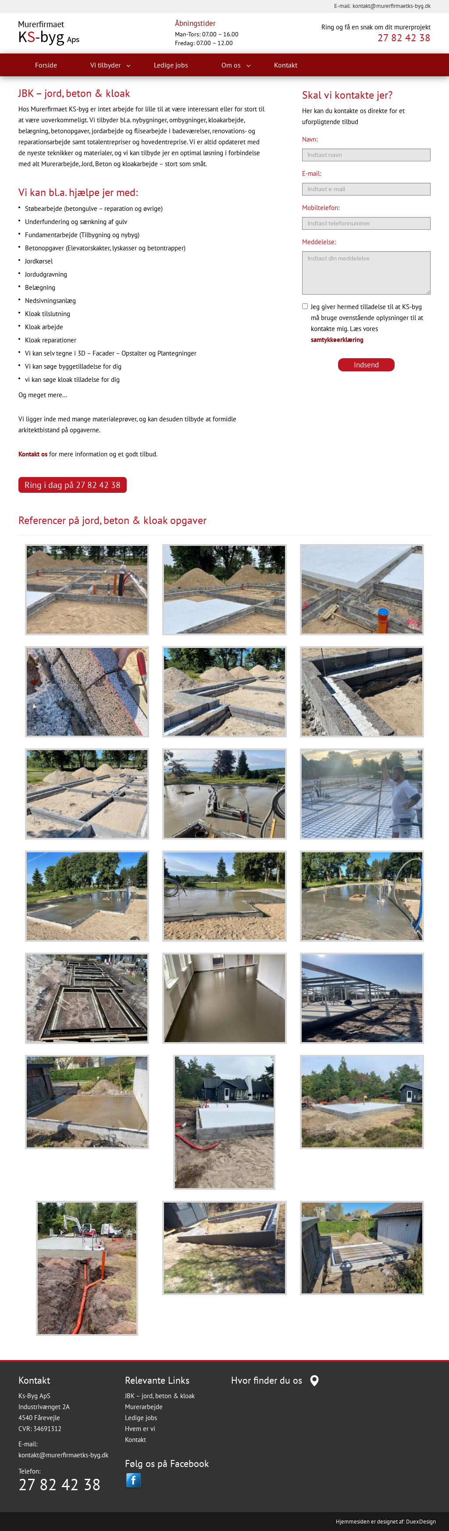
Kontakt (285, 65)
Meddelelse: (319, 242)
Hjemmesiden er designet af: (370, 1521)
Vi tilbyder (110, 65)
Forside (46, 65)
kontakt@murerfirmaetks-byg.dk (392, 6)
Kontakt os (32, 454)
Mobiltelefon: (320, 207)
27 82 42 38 (404, 37)
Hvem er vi (140, 1428)
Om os (236, 65)
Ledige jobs (171, 65)
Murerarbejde (144, 1407)
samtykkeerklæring (337, 339)
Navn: (309, 139)
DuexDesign (421, 1521)
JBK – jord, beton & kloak (160, 1396)
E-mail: (311, 173)
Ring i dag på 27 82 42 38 (73, 485)
